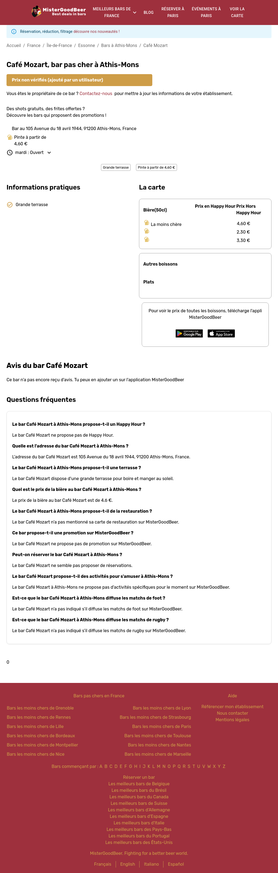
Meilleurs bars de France (112, 12)
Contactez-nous (96, 93)
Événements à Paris (206, 12)
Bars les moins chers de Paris (161, 726)
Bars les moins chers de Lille (35, 726)
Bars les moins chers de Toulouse (157, 735)
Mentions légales (232, 719)
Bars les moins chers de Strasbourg (155, 717)
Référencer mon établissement (232, 706)
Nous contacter (232, 713)
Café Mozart (155, 45)
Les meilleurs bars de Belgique (138, 783)
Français (102, 864)
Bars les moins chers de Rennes (39, 717)
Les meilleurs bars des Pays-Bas (138, 829)
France (33, 45)
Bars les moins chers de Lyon (162, 708)
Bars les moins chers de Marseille (158, 754)
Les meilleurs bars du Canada (138, 796)
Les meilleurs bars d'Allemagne (139, 809)
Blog (149, 12)
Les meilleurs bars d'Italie (138, 822)
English (127, 864)
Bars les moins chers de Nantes (159, 745)
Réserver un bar (139, 777)
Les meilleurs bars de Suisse (138, 803)
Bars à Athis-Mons (119, 45)
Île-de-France (59, 45)
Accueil (14, 45)
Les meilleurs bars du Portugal (139, 836)
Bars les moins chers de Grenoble (40, 708)
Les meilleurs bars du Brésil (139, 790)
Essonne (86, 45)
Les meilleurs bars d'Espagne (139, 816)
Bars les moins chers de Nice (36, 754)
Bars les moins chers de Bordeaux (41, 735)
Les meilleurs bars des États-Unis (139, 842)
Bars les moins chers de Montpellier (42, 745)
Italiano (151, 864)
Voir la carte (237, 12)
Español (176, 864)
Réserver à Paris (173, 12)
